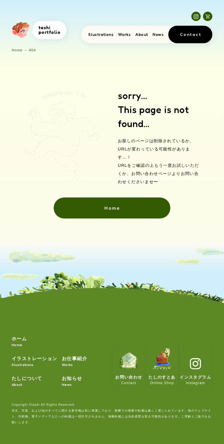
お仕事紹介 (74, 361)
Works (124, 34)
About (141, 34)
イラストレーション (34, 361)
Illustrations (100, 34)
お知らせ (72, 381)
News (158, 34)
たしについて (27, 381)
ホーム (19, 342)
